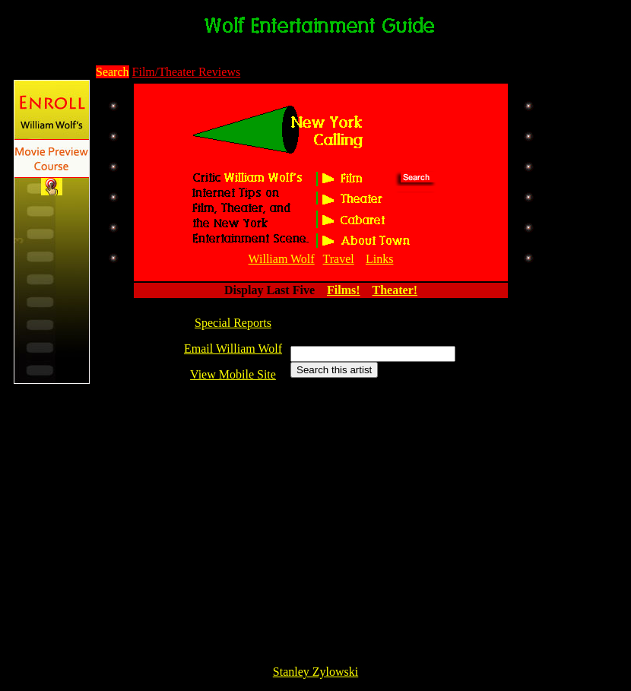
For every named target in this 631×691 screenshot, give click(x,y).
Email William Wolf (233, 348)
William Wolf (282, 258)
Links (379, 258)
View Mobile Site (233, 374)
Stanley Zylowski (315, 671)
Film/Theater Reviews (186, 71)
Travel (338, 258)
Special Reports (233, 322)
